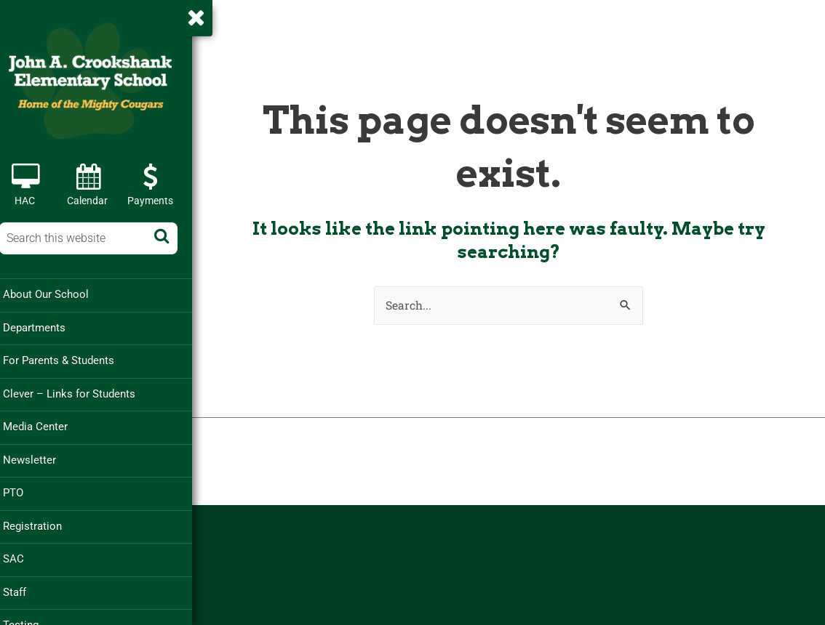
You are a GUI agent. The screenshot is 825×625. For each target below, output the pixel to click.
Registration (44, 523)
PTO (25, 490)
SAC (25, 555)
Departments (46, 327)
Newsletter (41, 457)
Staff (26, 588)
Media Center (47, 425)
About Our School (57, 294)
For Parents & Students (70, 359)
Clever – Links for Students (81, 392)
